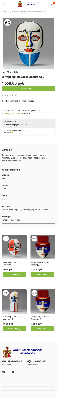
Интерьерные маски (21, 12)
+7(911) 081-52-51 (36, 361)
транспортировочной (12, 113)
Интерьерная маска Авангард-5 (12, 318)
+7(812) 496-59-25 (12, 361)
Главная (5, 12)
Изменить (23, 125)
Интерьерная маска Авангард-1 (12, 263)
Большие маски (41, 12)
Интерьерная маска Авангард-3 (40, 263)
